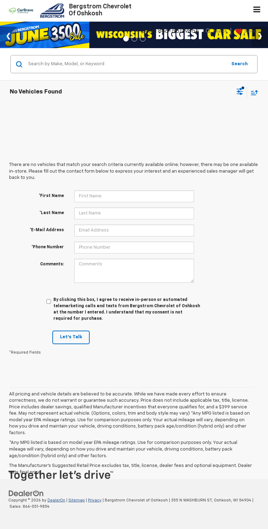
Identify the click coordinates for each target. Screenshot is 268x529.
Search (239, 64)
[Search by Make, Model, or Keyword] (126, 64)
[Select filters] (240, 92)
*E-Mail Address (47, 230)
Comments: (52, 264)
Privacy (95, 500)
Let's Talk (71, 337)
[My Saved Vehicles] (245, 32)
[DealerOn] (26, 493)
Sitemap (76, 500)
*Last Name (51, 213)
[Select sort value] (252, 92)
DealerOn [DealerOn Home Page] (56, 500)
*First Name (51, 196)
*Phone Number (47, 247)
